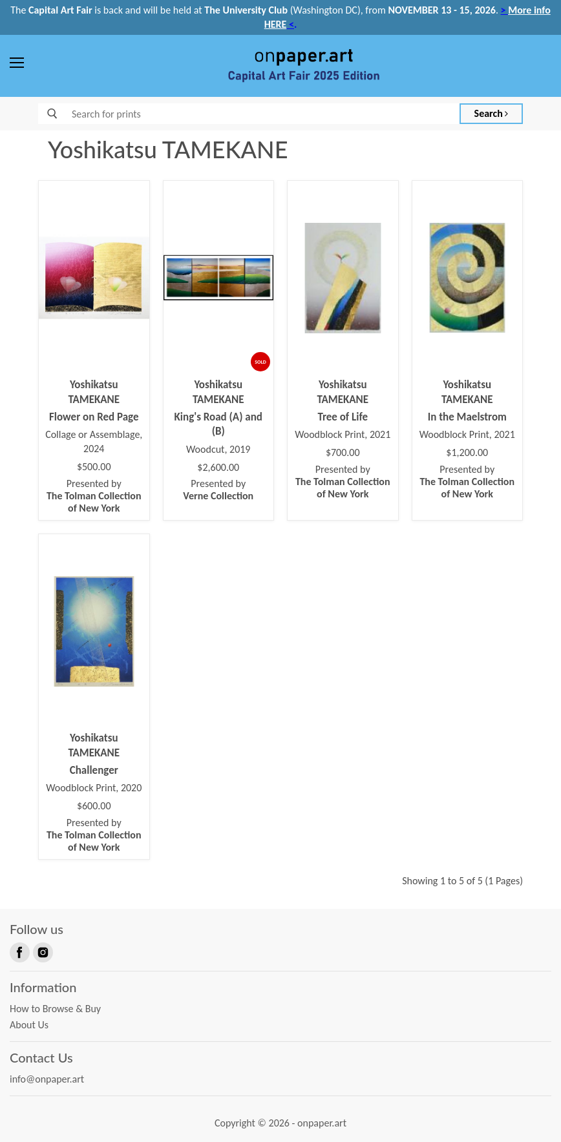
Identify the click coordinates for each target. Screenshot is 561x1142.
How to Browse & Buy (55, 1008)
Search (491, 113)
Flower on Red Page (94, 417)
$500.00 (94, 467)
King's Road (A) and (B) (218, 424)
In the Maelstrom (467, 417)
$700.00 (343, 452)
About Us (29, 1025)
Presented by (94, 495)
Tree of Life (342, 417)
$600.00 (94, 806)
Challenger (94, 770)
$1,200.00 (467, 452)
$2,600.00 (218, 467)
